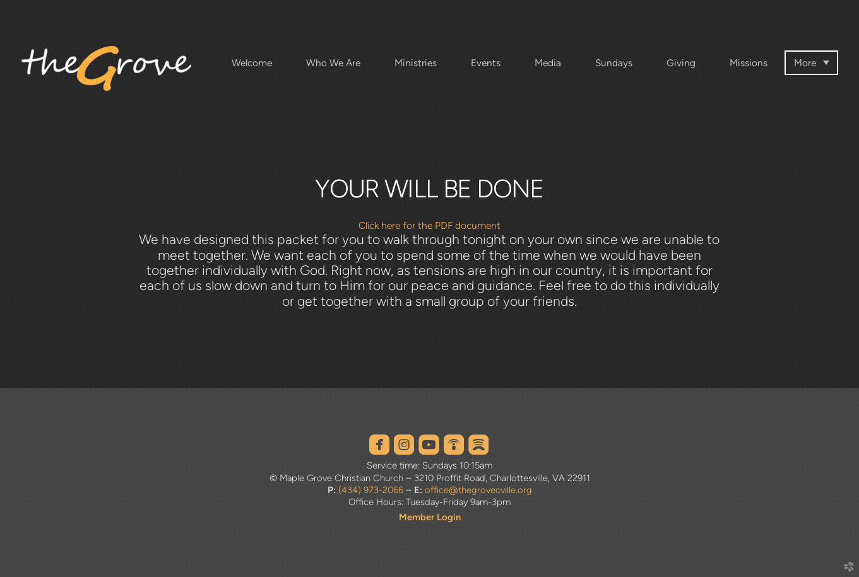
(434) (349, 490)
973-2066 (382, 490)
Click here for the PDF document (429, 225)
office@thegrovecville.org (478, 490)
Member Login (430, 517)
